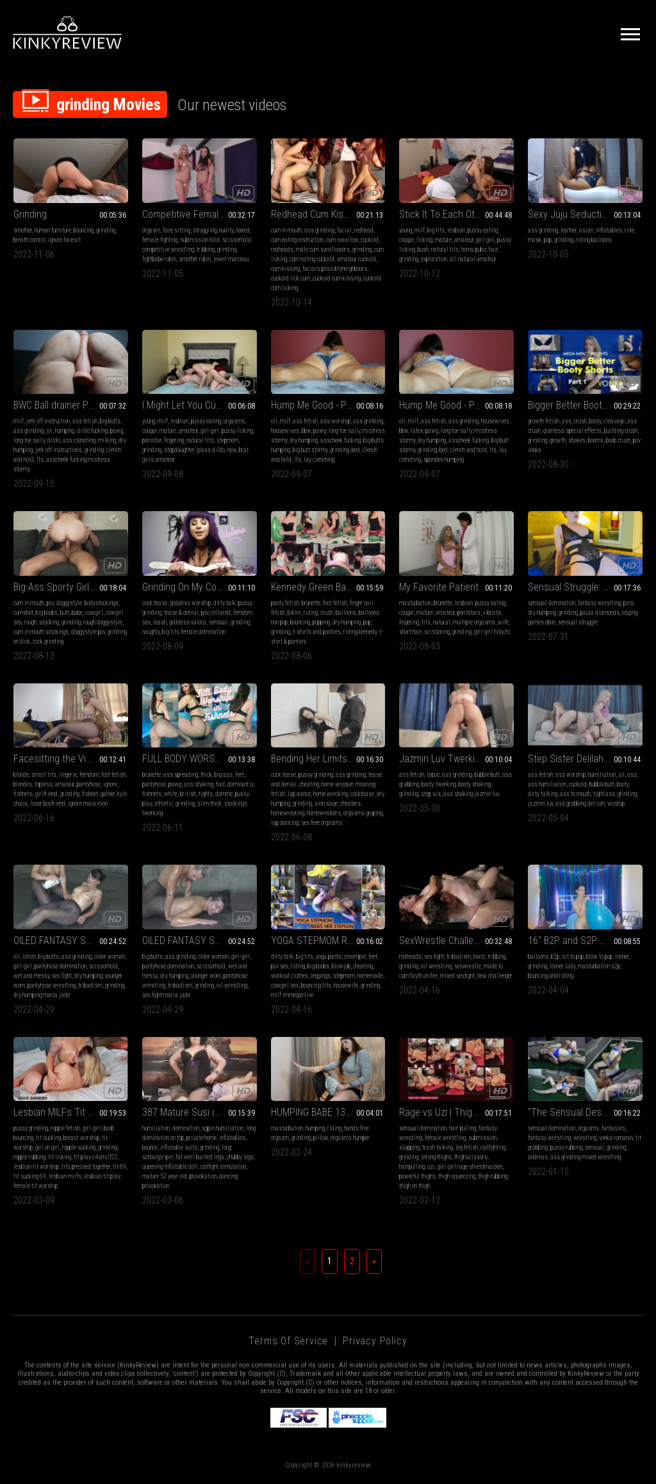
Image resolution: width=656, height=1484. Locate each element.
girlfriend (46, 793)
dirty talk (224, 603)
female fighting (159, 239)
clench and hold (468, 449)
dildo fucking (92, 430)
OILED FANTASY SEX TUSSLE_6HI (70, 940)
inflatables (609, 230)
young (405, 230)
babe (77, 612)
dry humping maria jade (41, 995)
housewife (346, 985)
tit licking (59, 1157)
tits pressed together (86, 1166)
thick (206, 774)
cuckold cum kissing (337, 278)
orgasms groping (362, 813)
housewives (285, 430)
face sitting (176, 230)
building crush (620, 430)
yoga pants (328, 956)
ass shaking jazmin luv (471, 793)
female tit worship (35, 1185)
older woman (109, 956)
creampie (355, 956)
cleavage (614, 421)
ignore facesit (64, 239)
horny (467, 249)
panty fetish (285, 603)
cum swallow (342, 239)
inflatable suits (178, 1147)
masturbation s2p (599, 966)
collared (221, 612)
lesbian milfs (65, 1176)
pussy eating (483, 230)
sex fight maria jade (166, 995)
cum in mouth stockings (41, 631)
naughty (151, 631)
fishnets (23, 793)
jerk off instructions (58, 449)
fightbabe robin (159, 259)
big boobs (47, 612)
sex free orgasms (321, 822)
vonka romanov (616, 1137)
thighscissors (471, 1157)
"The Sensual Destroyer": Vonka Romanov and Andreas (585, 1112)
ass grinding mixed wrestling (585, 1157)
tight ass (604, 793)
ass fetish (84, 421)
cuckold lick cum (290, 278)
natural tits (445, 249)
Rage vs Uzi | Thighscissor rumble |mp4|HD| (456, 1112)
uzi (431, 1166)
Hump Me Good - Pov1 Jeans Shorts (328, 405)
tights (206, 793)
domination (185, 1128)
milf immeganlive (292, 995)
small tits (43, 774)
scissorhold (236, 239)
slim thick (209, 803)
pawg (116, 430)
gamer (108, 793)
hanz (479, 956)
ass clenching (79, 440)
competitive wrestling (168, 249)
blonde (21, 774)
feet (239, 774)
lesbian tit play (102, 1176)
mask (534, 239)
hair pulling (462, 1128)
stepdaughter (179, 449)
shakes (577, 440)
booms (595, 440)
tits (426, 622)
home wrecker (337, 784)
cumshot (23, 612)
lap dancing (285, 822)
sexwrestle (467, 966)
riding (311, 612)
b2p (555, 956)
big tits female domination (194, 631)
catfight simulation (223, 1166)
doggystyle (69, 603)
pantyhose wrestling (52, 985)
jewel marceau (231, 259)
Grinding (30, 214)
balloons (346, 612)
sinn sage (326, 803)
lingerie (68, 774)
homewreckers (324, 813)
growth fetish (543, 421)
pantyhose (89, 784)
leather (569, 230)
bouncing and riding (550, 975)
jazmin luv (540, 803)
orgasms (234, 421)
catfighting (492, 1147)
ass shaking (198, 784)
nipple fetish (65, 1128)
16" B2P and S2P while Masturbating (585, 940)
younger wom (206, 975)
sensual (218, 622)
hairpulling (412, 1166)
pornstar (151, 440)
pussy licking (237, 430)
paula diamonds (599, 612)
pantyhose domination (60, 966)
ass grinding (319, 230)
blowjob (341, 966)
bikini (294, 612)
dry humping (304, 440)
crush (580, 421)
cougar (406, 239)
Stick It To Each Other (443, 214)
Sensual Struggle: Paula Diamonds (585, 587)
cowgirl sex (285, 985)
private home (201, 1137)
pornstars (468, 612)
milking (107, 440)
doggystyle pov (88, 631)
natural (441, 622)
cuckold (370, 239)
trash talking (437, 1147)
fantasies (613, 1128)
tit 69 (119, 1166)
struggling (205, 230)
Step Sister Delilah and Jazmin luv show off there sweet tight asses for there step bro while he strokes (585, 759)
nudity (226, 230)
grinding (105, 230)
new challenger (494, 975)
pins (628, 603)
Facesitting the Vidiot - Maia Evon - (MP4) (70, 759)
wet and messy (31, 975)
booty (595, 421)
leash (160, 622)
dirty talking (542, 793)
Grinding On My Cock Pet (192, 587)
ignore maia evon (88, 803)
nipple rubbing (29, 1157)
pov (50, 603)
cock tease (154, 603)
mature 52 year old (164, 1176)
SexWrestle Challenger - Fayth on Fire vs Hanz (456, 940)
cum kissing (285, 268)
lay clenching (319, 459)
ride (629, 230)
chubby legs (240, 1157)
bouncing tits (316, 985)
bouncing (84, 230)
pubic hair (486, 249)
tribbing (206, 249)
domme (224, 793)
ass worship (335, 421)
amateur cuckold (356, 259)
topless (44, 784)
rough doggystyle (102, 622)
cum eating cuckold (312, 259)
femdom (89, 774)
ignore (110, 784)
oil (274, 421)
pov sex (279, 966)
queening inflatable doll (170, 1166)
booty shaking (475, 784)
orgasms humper (350, 1137)
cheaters (350, 803)
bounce (150, 1147)
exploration (434, 259)
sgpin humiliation (222, 1128)
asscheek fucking (340, 440)
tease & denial (181, 612)
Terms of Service (288, 1341)
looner (621, 956)
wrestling (584, 1137)
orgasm (151, 230)
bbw (306, 430)
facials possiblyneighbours (334, 268)
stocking (49, 622)
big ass (224, 774)
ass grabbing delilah (580, 803)
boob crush (618, 440)
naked (243, 230)
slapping (409, 1147)
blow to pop (599, 956)
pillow (320, 1137)
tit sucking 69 (29, 1176)
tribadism (90, 985)
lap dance (299, 793)
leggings (321, 975)
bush (423, 249)
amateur (463, 239)
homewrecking (287, 813)
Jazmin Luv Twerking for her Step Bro (456, 759)
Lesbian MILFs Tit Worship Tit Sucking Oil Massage (70, 1112)
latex (417, 430)
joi (49, 430)
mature (443, 239)
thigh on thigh (414, 1185)
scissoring (437, 631)
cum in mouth (286, 230)
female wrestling (445, 1137)
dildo (53, 440)
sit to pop (573, 956)
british (188, 793)
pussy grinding (316, 774)
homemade (370, 975)
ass (566, 421)
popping (321, 622)
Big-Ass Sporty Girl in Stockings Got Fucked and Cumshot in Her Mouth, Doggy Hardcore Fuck (70, 587)
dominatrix (240, 784)
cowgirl (94, 612)
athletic (163, 803)
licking (424, 239)
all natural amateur (473, 259)
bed (356, 449)
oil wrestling (232, 985)
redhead (363, 230)
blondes (22, 784)
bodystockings (102, 603)
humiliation (602, 774)
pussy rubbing (566, 1147)
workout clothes (289, 975)
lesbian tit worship (36, 1166)
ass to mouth (575, 793)
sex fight (62, 975)
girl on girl (47, 1147)
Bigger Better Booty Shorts (582, 405)
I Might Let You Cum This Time (199, 405)
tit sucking (48, 1137)
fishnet (90, 793)
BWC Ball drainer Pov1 (58, 405)
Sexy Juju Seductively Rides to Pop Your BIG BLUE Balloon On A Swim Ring (585, 214)
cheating (309, 784)
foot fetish (335, 603)
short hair (410, 631)
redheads (282, 249)
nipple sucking (78, 1147)
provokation (203, 1176)
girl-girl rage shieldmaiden (470, 1166)
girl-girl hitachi (492, 631)
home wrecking (330, 793)
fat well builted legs (200, 1157)
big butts (110, 421)
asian (586, 230)
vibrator (492, 612)
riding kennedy (360, 631)
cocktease (362, 793)
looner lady (562, 966)
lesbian (456, 230)
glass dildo (211, 449)
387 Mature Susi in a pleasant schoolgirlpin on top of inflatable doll (199, 1112)
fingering (174, 440)
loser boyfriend (47, 803)
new (231, 449)
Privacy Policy (375, 1341)
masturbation (415, 603)
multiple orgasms (474, 622)
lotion (29, 956)
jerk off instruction (48, 421)
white (170, 793)
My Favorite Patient (439, 587)
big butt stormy (310, 449)
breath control (29, 239)
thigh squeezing (456, 1176)
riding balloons (594, 239)
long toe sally (29, 440)
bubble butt (487, 774)
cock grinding (48, 641)
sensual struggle (578, 622)
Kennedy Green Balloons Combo (328, 587)
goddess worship (190, 603)
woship (616, 803)
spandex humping (443, 459)
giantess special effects (572, 430)
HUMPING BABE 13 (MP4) (321, 1112)
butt (64, 612)
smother (22, 230)
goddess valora (187, 622)
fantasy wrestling (599, 603)
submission (482, 1137)
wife (503, 622)
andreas (538, 1157)
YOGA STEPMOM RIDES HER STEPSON (328, 940)
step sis (431, 793)
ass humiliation (547, 784)
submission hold (200, 239)
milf (419, 230)
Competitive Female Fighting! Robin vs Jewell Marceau (199, 214)
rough (30, 622)
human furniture (53, 230)
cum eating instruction (297, 239)
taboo (433, 774)
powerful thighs (417, 1176)
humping (64, 430)
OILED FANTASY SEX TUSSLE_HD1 (199, 940)
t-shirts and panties (317, 631)
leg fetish (466, 1147)
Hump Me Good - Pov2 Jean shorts (456, 405)
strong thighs (436, 1157)
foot (220, 784)
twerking (446, 784)
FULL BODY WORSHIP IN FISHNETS (199, 759)
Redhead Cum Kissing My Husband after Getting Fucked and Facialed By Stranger (328, 214)
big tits (436, 230)
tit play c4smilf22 (96, 1157)
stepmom (227, 440)
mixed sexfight (457, 975)
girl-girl (485, 239)
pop (548, 239)
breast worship (81, 1137)
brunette (311, 603)
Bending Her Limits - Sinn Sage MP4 (328, 759)
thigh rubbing (492, 1176)
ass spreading (180, 774)
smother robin (195, 259)
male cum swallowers (323, 249)
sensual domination (551, 603)
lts (40, 459)
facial (344, 230)
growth (558, 440)
